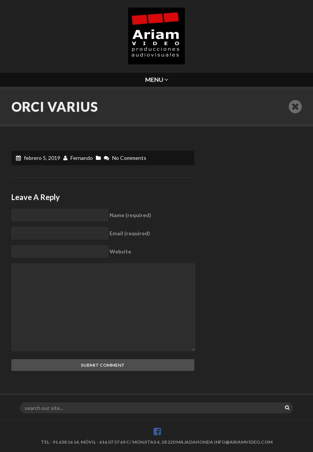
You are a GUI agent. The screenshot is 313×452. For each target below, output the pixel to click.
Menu (156, 79)
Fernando (81, 158)
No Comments (129, 158)
